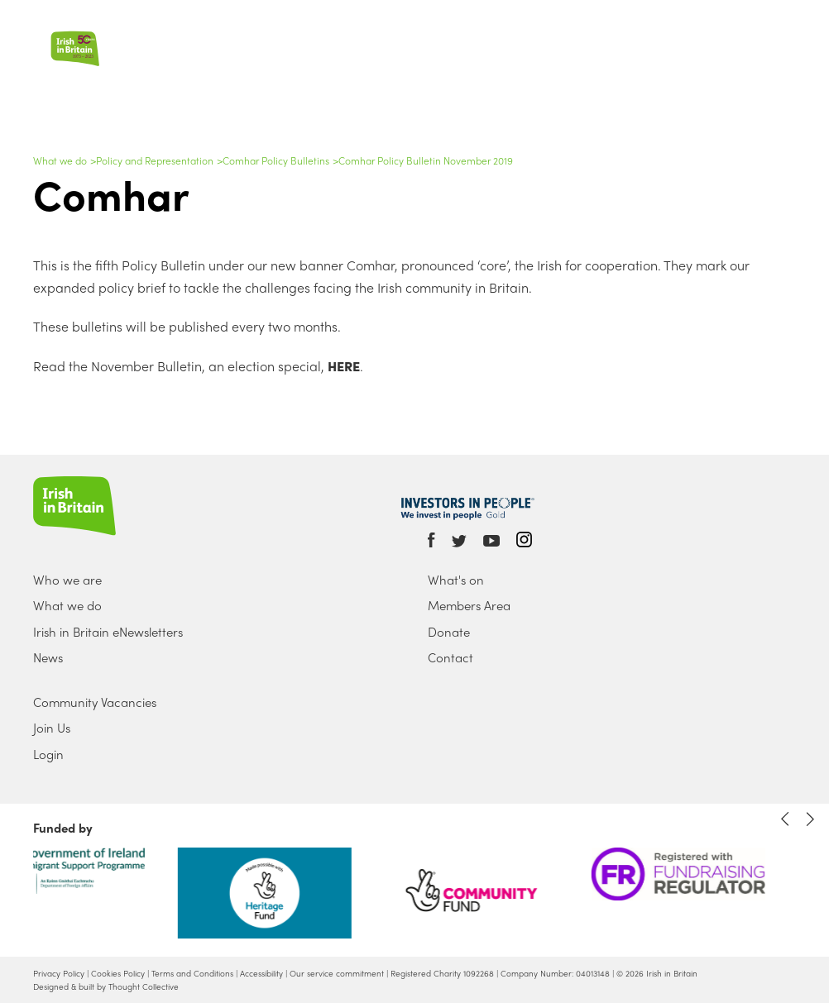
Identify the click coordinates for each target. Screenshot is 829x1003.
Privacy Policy (58, 973)
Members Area (469, 605)
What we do (60, 160)
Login (48, 754)
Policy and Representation (154, 160)
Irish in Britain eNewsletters (108, 632)
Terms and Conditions (192, 973)
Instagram (524, 539)
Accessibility (261, 973)
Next (810, 819)
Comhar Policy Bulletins (276, 160)
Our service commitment (337, 973)
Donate (449, 632)
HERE (342, 365)
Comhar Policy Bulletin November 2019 (425, 160)
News (48, 657)
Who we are (67, 580)
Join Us (51, 728)
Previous (785, 819)
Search (769, 26)
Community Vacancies (94, 702)
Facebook (431, 540)
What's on (456, 580)
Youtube (491, 541)
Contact (450, 657)
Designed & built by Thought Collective (106, 986)
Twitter (459, 541)
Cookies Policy (118, 973)
